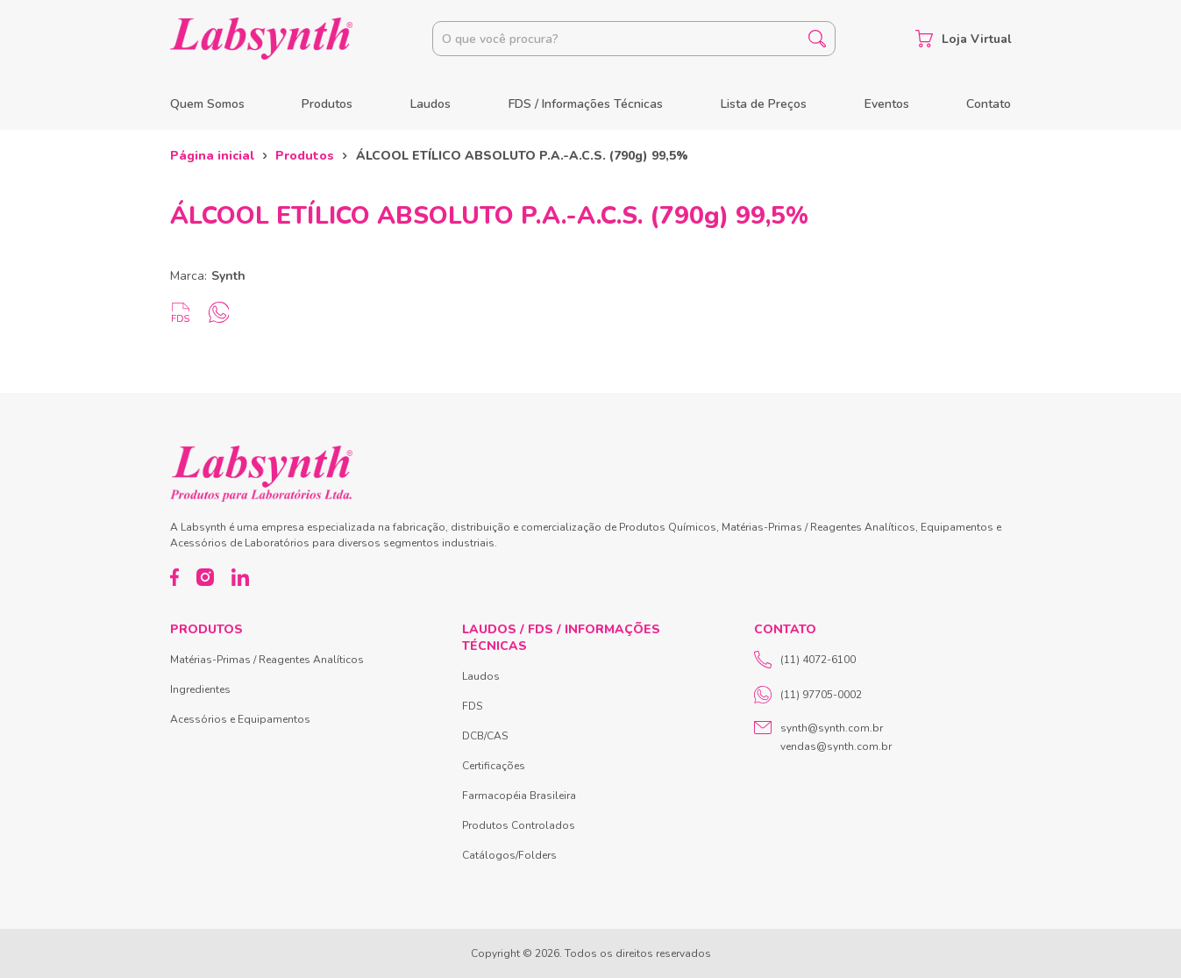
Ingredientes (200, 689)
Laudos (430, 104)
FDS (472, 706)
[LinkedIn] (240, 577)
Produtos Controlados (518, 825)
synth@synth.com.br (831, 728)
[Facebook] (175, 577)
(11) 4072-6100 (805, 659)
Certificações (493, 766)
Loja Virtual (963, 38)
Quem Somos (207, 104)
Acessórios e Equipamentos (240, 719)
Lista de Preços (764, 104)
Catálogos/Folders (509, 855)
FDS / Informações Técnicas (586, 104)
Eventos (886, 104)
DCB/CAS (485, 736)
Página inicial (212, 155)
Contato (988, 104)
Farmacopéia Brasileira (519, 796)
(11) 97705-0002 (808, 694)
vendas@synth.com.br (836, 746)
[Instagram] (205, 577)
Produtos (327, 104)
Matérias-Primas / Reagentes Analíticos (267, 660)
